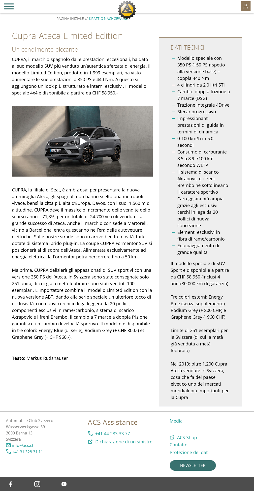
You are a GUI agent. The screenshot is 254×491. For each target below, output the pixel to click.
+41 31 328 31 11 (27, 452)
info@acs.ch (23, 445)
